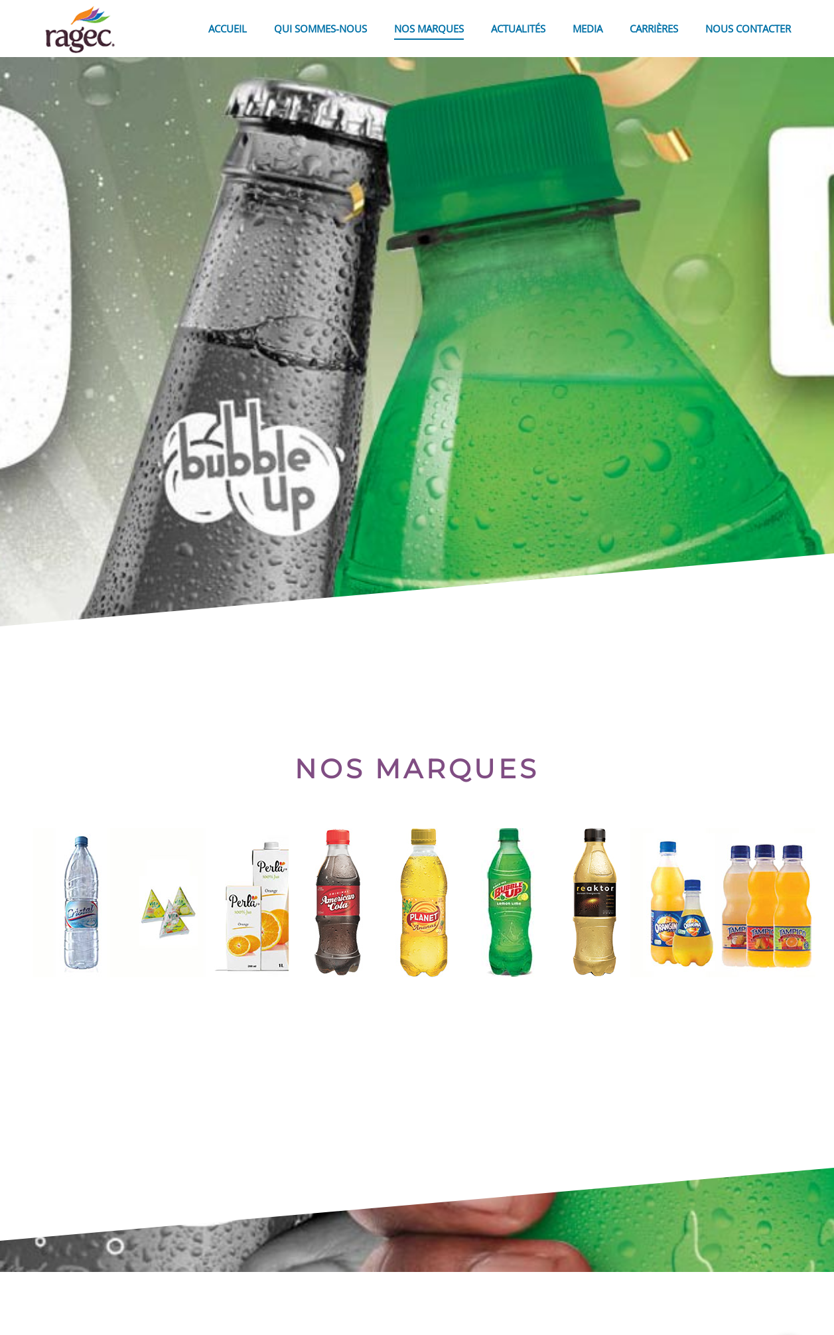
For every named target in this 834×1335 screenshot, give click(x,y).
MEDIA (587, 28)
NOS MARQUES (429, 28)
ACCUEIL (227, 28)
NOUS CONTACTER (748, 28)
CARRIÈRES (654, 28)
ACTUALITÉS (518, 28)
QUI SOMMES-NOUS (320, 28)
